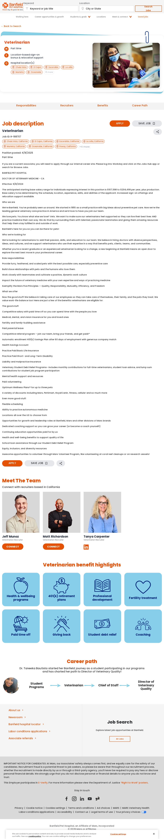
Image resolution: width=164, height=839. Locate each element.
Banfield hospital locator (25, 727)
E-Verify (43, 785)
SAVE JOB (147, 123)
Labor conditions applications (28, 734)
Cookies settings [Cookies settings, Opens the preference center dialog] (118, 834)
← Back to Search (11, 26)
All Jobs (120, 742)
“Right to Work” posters (134, 785)
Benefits (102, 105)
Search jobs (148, 8)
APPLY (120, 123)
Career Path (140, 105)
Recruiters (66, 105)
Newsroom (16, 720)
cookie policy (34, 836)
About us (14, 713)
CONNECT (12, 550)
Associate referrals (21, 741)
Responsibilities (26, 105)
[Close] (154, 834)
